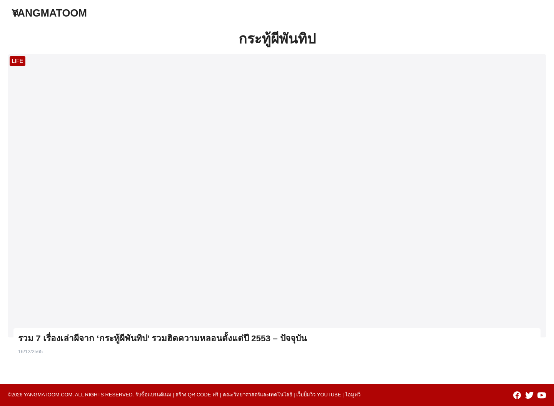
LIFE (17, 61)
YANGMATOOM (49, 13)
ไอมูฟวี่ (352, 395)
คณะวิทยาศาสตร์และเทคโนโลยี (257, 395)
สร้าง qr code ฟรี (197, 395)
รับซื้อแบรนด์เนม (153, 395)
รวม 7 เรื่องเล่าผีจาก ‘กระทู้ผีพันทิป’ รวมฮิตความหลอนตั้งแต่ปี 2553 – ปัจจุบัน (162, 338)
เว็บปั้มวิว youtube (318, 395)
